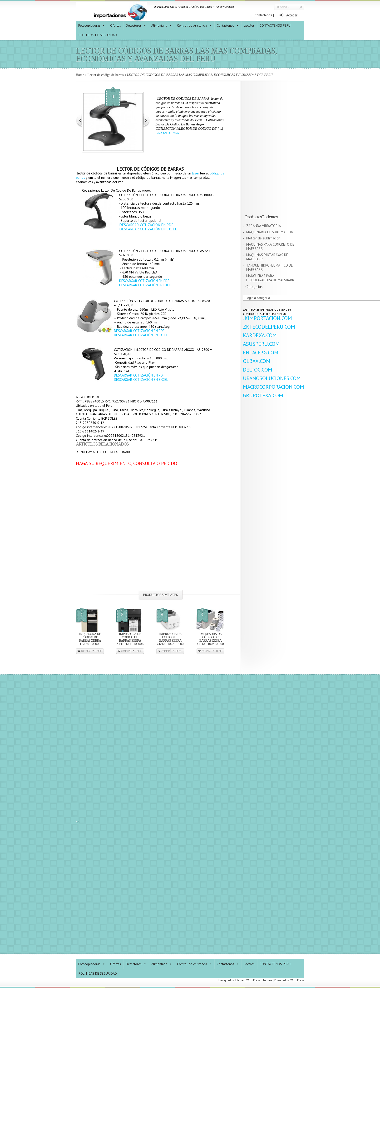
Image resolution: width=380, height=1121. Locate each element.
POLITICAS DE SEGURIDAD (98, 35)
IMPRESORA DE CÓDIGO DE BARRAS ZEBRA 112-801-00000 (90, 639)
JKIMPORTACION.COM (267, 318)
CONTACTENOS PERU (275, 25)
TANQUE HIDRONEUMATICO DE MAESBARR (269, 267)
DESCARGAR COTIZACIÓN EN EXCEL (148, 229)
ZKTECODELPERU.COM (269, 326)
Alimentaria (159, 25)
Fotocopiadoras (89, 25)
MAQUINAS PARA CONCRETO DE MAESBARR (270, 246)
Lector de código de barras (106, 75)
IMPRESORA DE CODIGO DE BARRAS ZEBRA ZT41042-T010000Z (129, 639)
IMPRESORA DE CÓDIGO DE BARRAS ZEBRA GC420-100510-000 (210, 639)
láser (195, 173)
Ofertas (115, 25)
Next (146, 120)
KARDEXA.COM (260, 335)
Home (80, 75)
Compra (85, 651)
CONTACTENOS (167, 133)
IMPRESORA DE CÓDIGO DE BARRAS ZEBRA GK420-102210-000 (170, 639)
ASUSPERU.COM (261, 343)
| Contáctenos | (263, 15)
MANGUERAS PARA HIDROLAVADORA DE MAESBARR (270, 277)
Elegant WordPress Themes (253, 980)
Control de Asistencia (192, 25)
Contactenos (225, 25)
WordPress (297, 980)
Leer (98, 651)
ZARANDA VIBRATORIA (263, 225)
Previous (79, 120)
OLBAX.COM (256, 360)
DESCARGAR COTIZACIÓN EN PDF (146, 225)
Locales (249, 25)
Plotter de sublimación (263, 238)
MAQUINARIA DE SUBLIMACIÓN (269, 232)
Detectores (134, 25)
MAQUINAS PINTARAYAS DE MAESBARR (267, 257)
